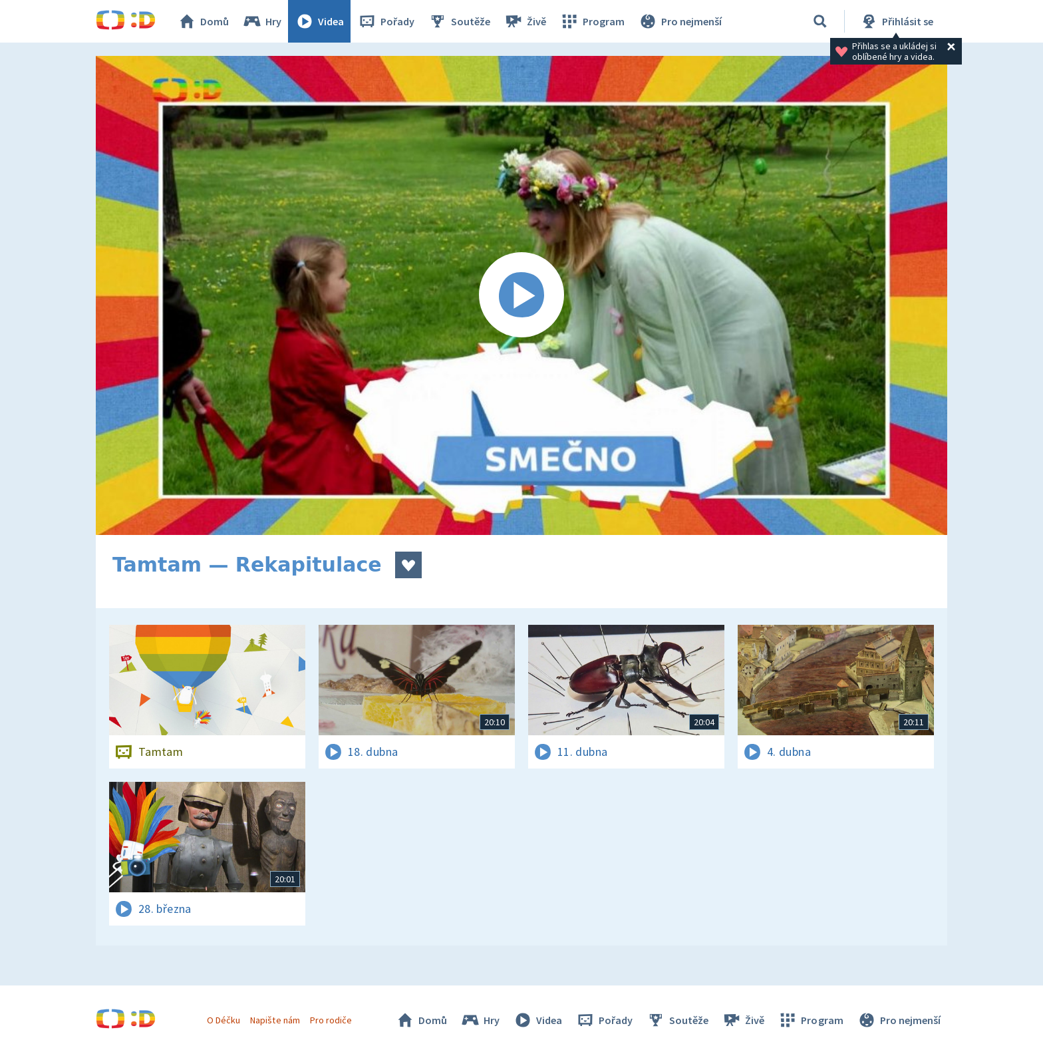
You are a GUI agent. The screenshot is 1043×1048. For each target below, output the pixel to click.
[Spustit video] (521, 295)
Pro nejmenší (680, 21)
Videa (319, 21)
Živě (525, 21)
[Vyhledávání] (820, 21)
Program (592, 21)
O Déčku (223, 1020)
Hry (261, 21)
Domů (203, 21)
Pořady (385, 21)
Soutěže (459, 21)
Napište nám (274, 1020)
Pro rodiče (331, 1020)
